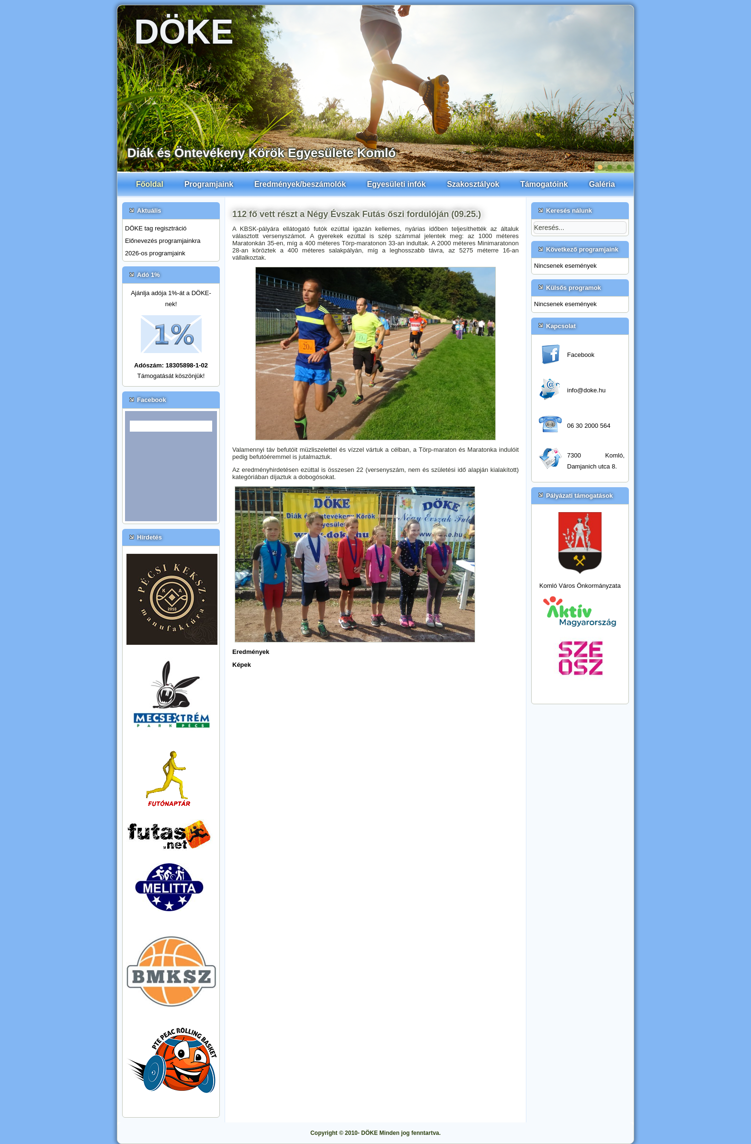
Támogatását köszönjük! (171, 375)
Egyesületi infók (396, 184)
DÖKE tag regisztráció (156, 228)
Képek (241, 664)
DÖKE (184, 31)
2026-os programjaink (155, 253)
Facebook (580, 354)
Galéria (602, 184)
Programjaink (208, 184)
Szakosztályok (473, 184)
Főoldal (149, 184)
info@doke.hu (586, 390)
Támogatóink (544, 184)
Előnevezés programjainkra (163, 240)
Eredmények (250, 651)
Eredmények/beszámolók (300, 184)
